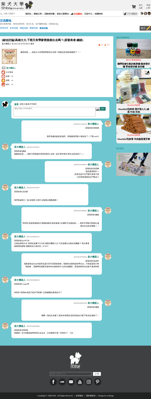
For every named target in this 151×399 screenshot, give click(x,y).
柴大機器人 (11, 68)
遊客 (16, 104)
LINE (62, 382)
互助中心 (88, 14)
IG (88, 382)
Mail (71, 382)
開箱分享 (38, 14)
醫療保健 (34, 28)
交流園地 (78, 14)
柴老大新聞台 (63, 14)
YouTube (80, 382)
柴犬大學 (16, 5)
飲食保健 (14, 28)
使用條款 (79, 396)
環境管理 (4, 28)
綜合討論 (44, 28)
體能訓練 (24, 28)
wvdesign (110, 396)
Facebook (53, 382)
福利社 (28, 14)
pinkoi (97, 382)
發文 (143, 28)
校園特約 (99, 14)
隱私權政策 (91, 396)
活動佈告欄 (49, 14)
